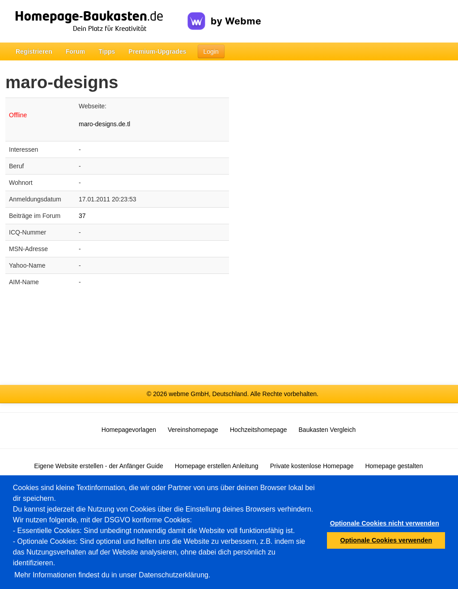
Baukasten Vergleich (327, 429)
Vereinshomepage (193, 429)
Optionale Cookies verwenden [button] (386, 540)
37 (82, 215)
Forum (75, 51)
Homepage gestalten (394, 465)
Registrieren (34, 51)
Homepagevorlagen (129, 429)
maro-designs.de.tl (104, 124)
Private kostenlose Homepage (312, 465)
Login (211, 51)
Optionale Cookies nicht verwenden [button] (384, 523)
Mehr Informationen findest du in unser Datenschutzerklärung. (112, 575)
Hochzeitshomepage (258, 429)
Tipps (106, 51)
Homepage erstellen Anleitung (217, 465)
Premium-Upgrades (157, 51)
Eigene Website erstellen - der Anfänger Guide (98, 465)
